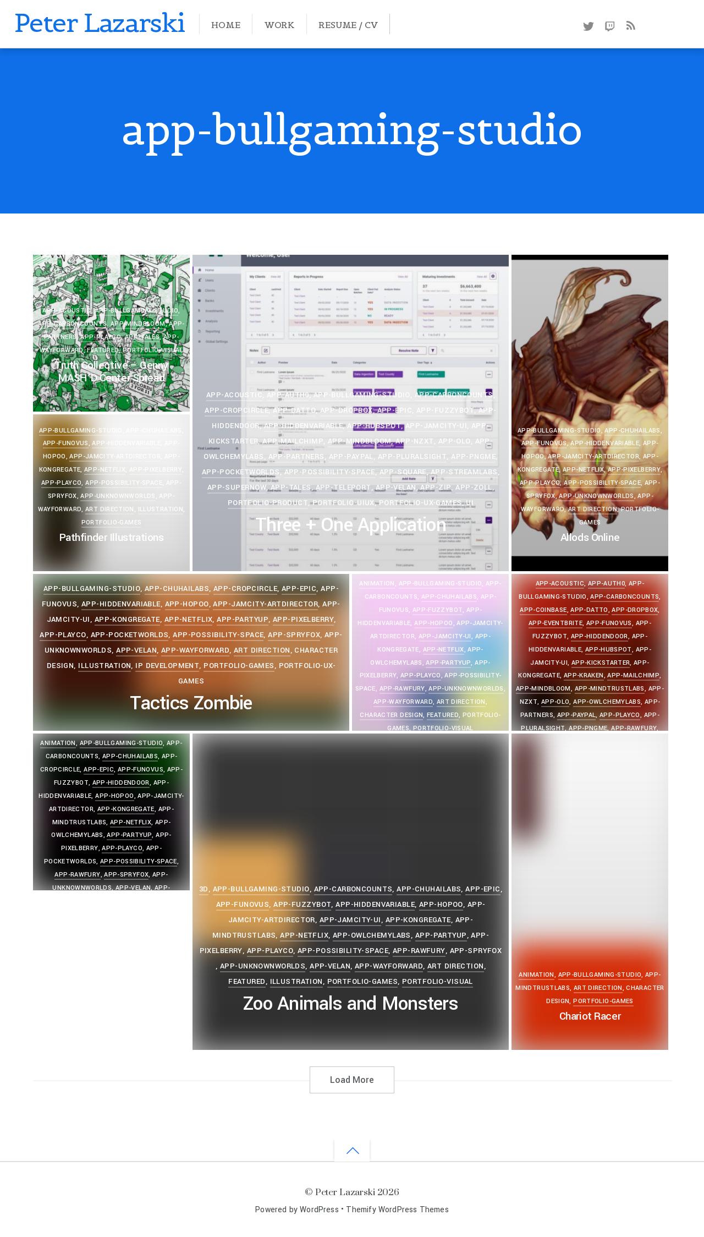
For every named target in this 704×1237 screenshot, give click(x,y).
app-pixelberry (634, 470)
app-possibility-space (329, 472)
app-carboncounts (72, 324)
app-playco (100, 337)
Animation (536, 975)
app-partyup (242, 619)
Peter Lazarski (345, 1191)
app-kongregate (127, 619)
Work (279, 25)
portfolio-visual (153, 350)
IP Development (167, 665)
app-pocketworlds (241, 472)
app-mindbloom (138, 324)
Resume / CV (347, 25)
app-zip (435, 487)
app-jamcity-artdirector (593, 456)
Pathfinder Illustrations (111, 537)
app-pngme (473, 456)
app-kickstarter (600, 663)
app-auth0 (288, 395)
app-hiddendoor (599, 636)
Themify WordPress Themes (397, 1210)
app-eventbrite (555, 623)
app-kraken (584, 675)
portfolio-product (268, 502)
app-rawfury (402, 689)
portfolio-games (111, 522)
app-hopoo (187, 604)
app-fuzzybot (445, 410)
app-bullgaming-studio (137, 310)
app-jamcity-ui (436, 425)
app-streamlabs (464, 472)
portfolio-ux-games (420, 502)
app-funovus (544, 443)
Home (225, 25)
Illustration (160, 509)
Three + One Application (350, 525)
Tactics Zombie (191, 703)
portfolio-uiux (343, 502)
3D (203, 889)
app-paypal (351, 456)
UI (470, 502)
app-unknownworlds (596, 496)
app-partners (296, 456)
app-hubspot (374, 425)
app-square (403, 472)
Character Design (391, 715)
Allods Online (589, 537)
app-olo (454, 441)
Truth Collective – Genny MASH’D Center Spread (111, 372)
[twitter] (588, 24)
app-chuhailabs (632, 430)
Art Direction (592, 509)
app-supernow (236, 487)
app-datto (294, 410)
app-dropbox (346, 410)
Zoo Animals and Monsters (350, 1003)
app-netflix (583, 470)
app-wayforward (195, 650)
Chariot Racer (589, 1016)
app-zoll (473, 487)
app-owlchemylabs (607, 702)
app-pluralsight (412, 456)
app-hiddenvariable (303, 425)
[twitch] (610, 24)
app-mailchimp (292, 441)
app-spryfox (294, 635)
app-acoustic (66, 310)
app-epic (394, 410)
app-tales (142, 337)
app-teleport (343, 487)
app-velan (396, 487)
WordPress (319, 1210)
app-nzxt (414, 441)
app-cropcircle (236, 410)
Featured (103, 350)
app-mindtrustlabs (610, 689)
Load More (352, 1080)
